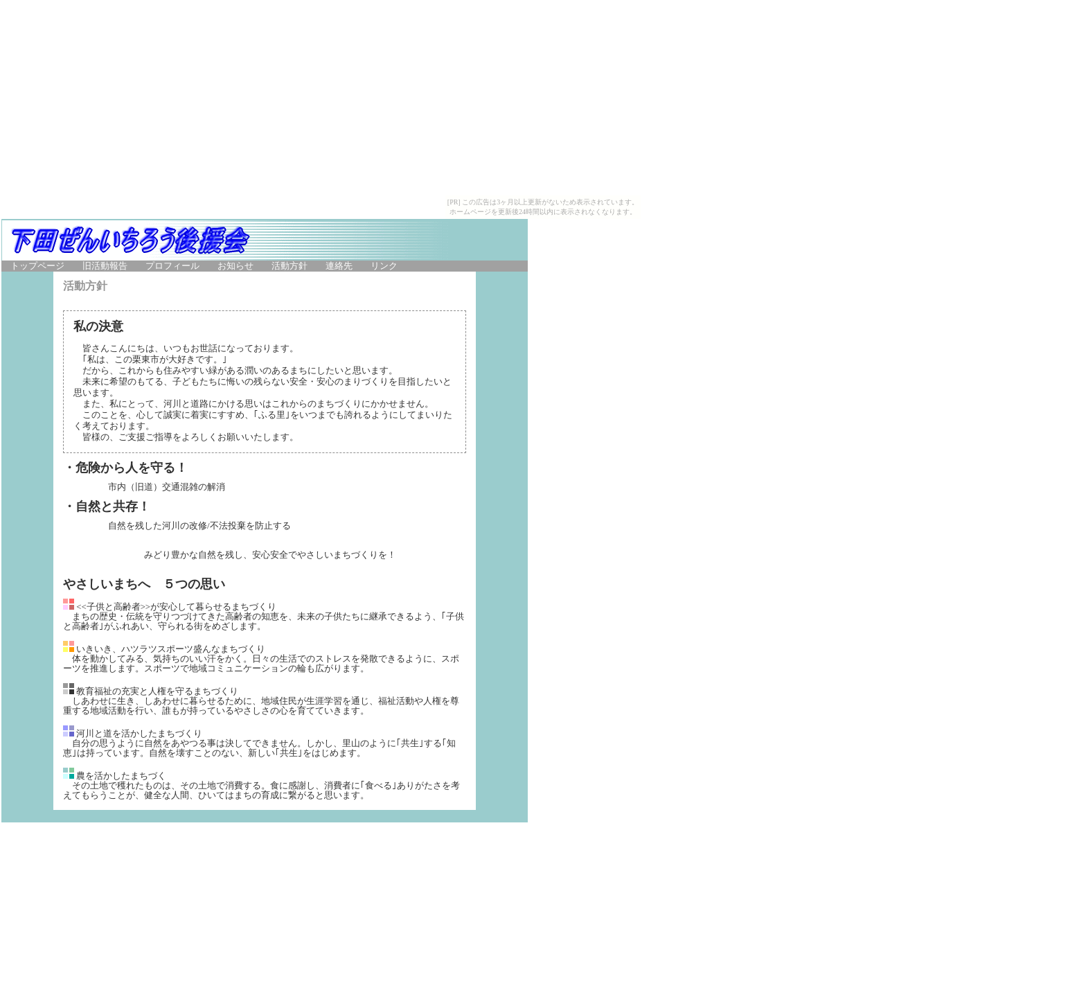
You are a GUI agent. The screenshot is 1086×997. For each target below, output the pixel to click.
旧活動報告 (104, 266)
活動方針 (290, 266)
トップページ (37, 266)
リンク (384, 266)
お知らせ (235, 266)
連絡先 (339, 266)
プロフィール (172, 266)
